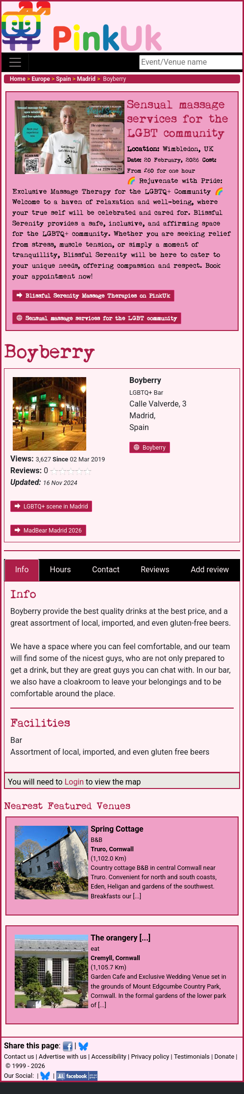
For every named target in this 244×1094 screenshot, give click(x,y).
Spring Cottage (117, 829)
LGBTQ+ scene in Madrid (51, 506)
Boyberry (150, 447)
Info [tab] (22, 569)
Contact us (19, 1056)
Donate (224, 1056)
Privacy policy (150, 1056)
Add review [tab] (210, 569)
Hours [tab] (60, 569)
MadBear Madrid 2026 (48, 530)
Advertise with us (63, 1056)
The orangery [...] (120, 937)
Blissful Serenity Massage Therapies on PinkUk (93, 296)
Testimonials (192, 1056)
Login (74, 782)
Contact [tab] (106, 569)
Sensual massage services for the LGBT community (97, 318)
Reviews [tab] (155, 569)
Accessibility (108, 1056)
